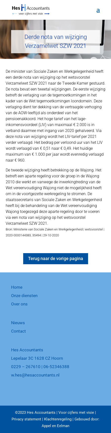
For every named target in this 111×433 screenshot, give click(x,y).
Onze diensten (24, 295)
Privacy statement (26, 419)
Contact (18, 331)
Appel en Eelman (55, 426)
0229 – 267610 (25, 366)
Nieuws (18, 322)
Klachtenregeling (58, 419)
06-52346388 (56, 366)
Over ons (19, 303)
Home (16, 287)
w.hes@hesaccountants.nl (35, 375)
